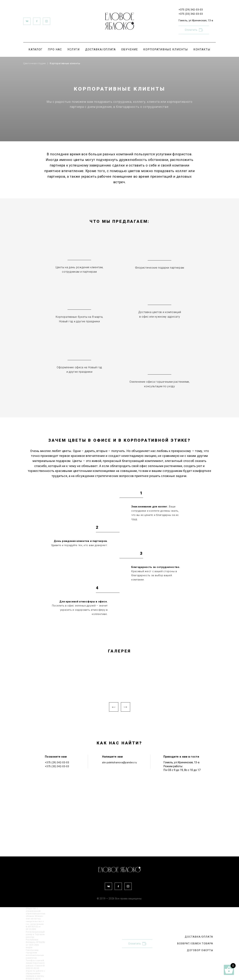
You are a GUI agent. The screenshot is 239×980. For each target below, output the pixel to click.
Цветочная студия (34, 63)
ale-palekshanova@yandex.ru (119, 762)
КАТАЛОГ (36, 49)
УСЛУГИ (73, 49)
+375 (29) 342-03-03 (191, 9)
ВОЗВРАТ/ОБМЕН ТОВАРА (195, 943)
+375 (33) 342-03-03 (191, 14)
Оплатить (194, 30)
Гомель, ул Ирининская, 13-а (196, 20)
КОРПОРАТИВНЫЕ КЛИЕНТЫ (165, 49)
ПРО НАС (55, 49)
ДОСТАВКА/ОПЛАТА (100, 49)
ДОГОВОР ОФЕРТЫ (200, 950)
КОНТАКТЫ (201, 49)
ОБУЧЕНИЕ (129, 49)
